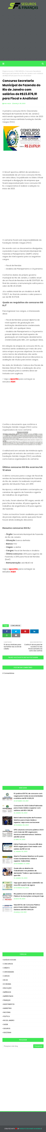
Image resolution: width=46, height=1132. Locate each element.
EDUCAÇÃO (7, 988)
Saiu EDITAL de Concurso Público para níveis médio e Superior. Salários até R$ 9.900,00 (27, 907)
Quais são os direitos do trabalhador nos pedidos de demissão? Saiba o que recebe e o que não (27, 872)
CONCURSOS (19, 71)
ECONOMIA (7, 984)
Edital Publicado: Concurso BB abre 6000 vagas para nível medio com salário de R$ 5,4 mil (28, 846)
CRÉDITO (6, 968)
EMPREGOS (7, 992)
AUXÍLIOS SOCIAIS (9, 960)
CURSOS (6, 976)
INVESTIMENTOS (8, 1004)
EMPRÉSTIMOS (8, 996)
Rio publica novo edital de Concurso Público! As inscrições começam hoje (29, 895)
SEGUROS (6, 1028)
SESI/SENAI (7, 1032)
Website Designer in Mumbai (30, 1129)
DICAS (5, 980)
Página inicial (7, 71)
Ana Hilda (7, 103)
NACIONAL (7, 1012)
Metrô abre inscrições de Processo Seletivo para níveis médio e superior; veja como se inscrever (28, 820)
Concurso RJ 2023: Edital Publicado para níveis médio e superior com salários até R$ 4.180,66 (28, 808)
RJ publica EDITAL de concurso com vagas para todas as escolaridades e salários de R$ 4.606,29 (28, 795)
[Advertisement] (23, 35)
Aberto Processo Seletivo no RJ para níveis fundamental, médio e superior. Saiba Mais (28, 858)
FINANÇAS (6, 1000)
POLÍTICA (6, 1016)
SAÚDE (5, 1024)
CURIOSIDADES (8, 972)
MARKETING (7, 1008)
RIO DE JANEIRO (8, 1020)
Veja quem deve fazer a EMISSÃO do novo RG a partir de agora (28, 884)
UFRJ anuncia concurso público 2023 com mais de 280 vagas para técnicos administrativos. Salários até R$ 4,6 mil (28, 833)
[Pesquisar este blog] (17, 1046)
